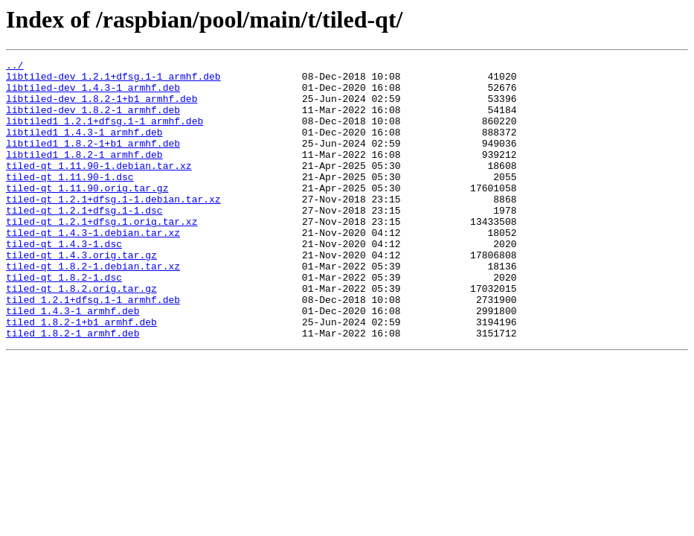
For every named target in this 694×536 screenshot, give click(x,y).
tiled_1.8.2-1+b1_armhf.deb (81, 375)
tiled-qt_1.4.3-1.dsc (64, 281)
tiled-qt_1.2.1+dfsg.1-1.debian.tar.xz (113, 227)
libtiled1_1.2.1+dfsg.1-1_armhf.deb (104, 134)
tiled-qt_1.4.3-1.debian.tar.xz (93, 268)
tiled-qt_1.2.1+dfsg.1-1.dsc (84, 241)
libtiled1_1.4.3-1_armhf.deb (84, 147)
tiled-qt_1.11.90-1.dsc (70, 201)
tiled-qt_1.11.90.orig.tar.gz (87, 214)
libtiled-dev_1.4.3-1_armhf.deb (93, 93)
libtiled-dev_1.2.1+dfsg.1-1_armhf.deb (113, 80)
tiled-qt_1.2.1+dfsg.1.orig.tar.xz (101, 254)
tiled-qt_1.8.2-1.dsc (64, 321)
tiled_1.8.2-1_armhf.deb (72, 388)
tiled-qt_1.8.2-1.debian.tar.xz (93, 308)
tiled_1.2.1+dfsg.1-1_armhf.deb (93, 348)
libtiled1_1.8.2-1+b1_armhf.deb (93, 161)
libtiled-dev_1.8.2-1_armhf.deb (93, 120)
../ (14, 67)
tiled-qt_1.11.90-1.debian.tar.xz (99, 187)
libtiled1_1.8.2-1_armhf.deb (84, 174)
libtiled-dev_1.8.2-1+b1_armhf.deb (101, 107)
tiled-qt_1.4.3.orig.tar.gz (81, 295)
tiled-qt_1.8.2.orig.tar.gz (81, 335)
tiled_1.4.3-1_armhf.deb (72, 361)
